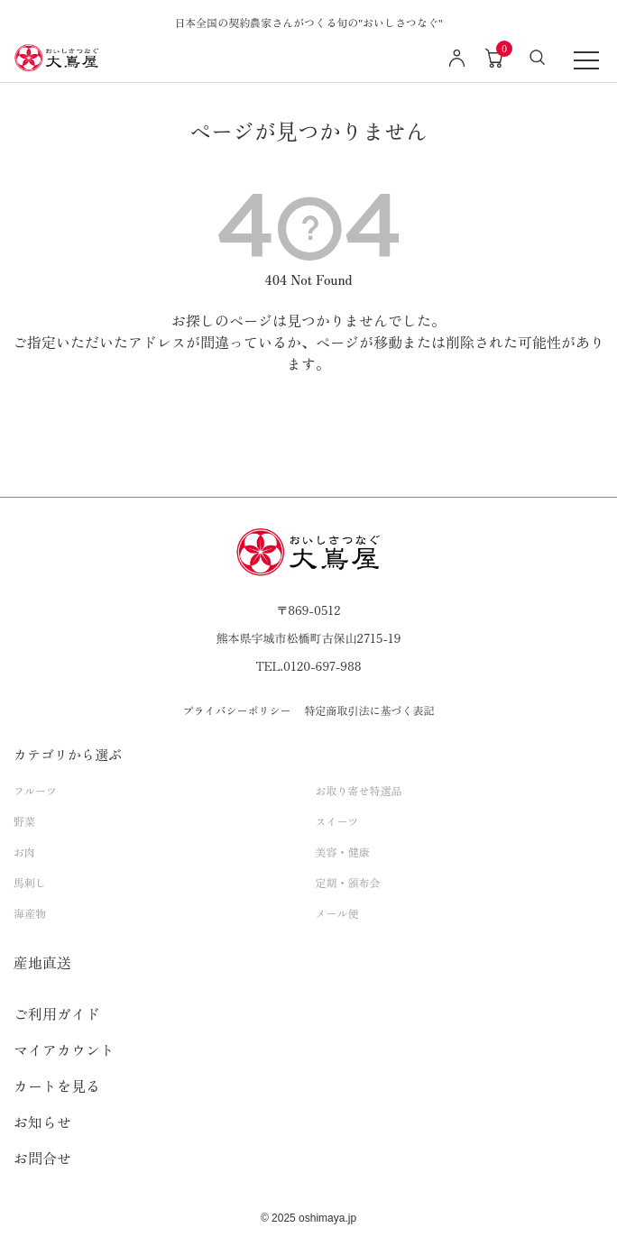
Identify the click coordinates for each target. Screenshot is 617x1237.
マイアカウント (64, 1049)
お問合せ (42, 1157)
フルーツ (35, 790)
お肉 (24, 851)
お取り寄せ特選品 (359, 790)
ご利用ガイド (57, 1013)
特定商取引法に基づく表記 (370, 710)
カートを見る (57, 1085)
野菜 (24, 821)
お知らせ (42, 1121)
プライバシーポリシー (236, 710)
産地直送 (42, 962)
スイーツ (337, 821)
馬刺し (30, 882)
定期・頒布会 (348, 882)
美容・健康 (343, 851)
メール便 (337, 913)
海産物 (30, 913)
